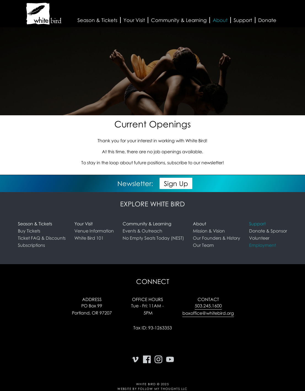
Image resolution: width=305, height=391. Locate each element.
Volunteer (259, 238)
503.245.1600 (208, 305)
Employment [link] (262, 245)
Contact (208, 299)
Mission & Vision (209, 231)
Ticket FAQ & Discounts (42, 238)
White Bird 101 (89, 238)
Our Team (203, 245)
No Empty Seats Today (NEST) (153, 238)
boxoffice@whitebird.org (208, 313)
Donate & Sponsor (268, 231)
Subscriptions (31, 245)
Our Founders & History (216, 238)
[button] (97, 20)
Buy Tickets (29, 231)
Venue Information (94, 231)
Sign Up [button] (176, 183)
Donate (267, 20)
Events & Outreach (142, 231)
